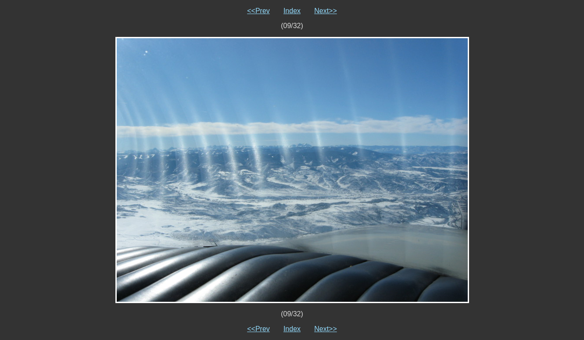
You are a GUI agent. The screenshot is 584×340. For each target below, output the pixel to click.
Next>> (325, 10)
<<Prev (258, 10)
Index (292, 10)
